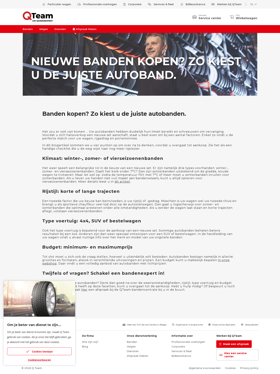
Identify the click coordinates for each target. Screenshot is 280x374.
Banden (28, 29)
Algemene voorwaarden (205, 368)
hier (84, 289)
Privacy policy (249, 368)
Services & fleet (161, 4)
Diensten (60, 29)
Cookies (230, 368)
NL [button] (253, 4)
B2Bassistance (192, 4)
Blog (85, 346)
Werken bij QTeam (227, 4)
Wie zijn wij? (90, 342)
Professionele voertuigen (97, 4)
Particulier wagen (56, 4)
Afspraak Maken (84, 29)
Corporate (132, 4)
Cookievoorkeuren (39, 360)
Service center (210, 18)
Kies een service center (233, 355)
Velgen (43, 29)
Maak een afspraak (234, 344)
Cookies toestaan (39, 351)
